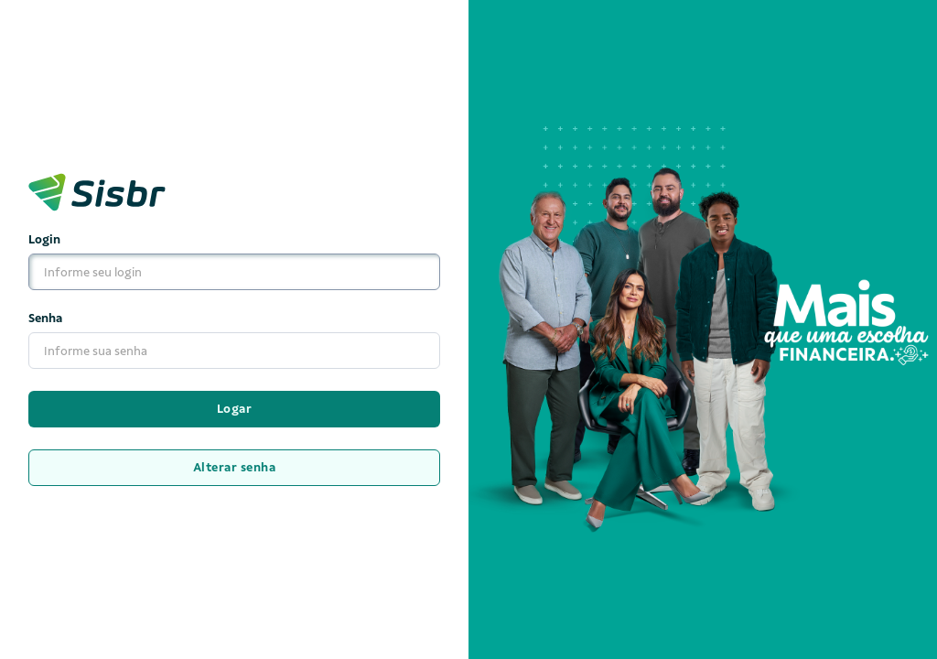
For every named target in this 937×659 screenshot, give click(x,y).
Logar (235, 409)
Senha (234, 340)
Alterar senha (234, 467)
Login (234, 261)
